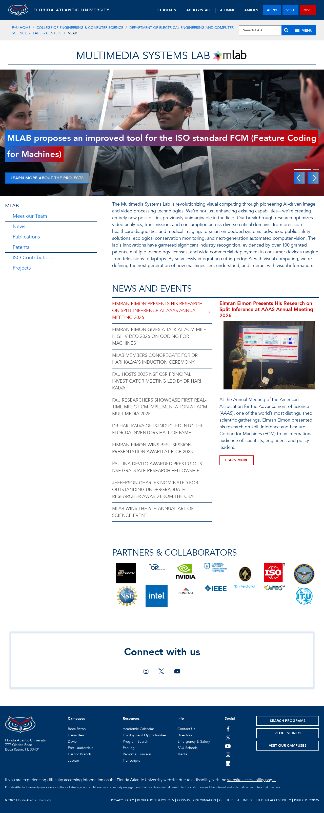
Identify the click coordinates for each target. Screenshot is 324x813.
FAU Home (21, 27)
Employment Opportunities (145, 735)
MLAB (12, 205)
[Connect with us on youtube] (177, 672)
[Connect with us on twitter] (161, 672)
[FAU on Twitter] (228, 737)
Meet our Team (30, 216)
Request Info (287, 733)
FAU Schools (187, 747)
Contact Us (186, 729)
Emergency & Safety (193, 741)
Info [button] (180, 718)
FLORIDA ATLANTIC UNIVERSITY (71, 10)
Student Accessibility (273, 800)
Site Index (244, 800)
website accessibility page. (251, 780)
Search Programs (288, 720)
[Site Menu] (303, 30)
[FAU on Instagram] (228, 754)
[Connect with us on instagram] (146, 672)
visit (290, 10)
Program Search (135, 741)
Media (182, 754)
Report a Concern (137, 754)
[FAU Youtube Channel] (228, 746)
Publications (26, 236)
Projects (22, 268)
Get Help (226, 800)
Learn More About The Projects (47, 178)
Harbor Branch (79, 754)
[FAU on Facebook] (228, 728)
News (19, 226)
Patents (21, 247)
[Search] (286, 30)
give (307, 10)
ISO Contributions (33, 257)
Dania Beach (78, 735)
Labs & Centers (47, 33)
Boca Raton (77, 729)
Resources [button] (131, 718)
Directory (184, 735)
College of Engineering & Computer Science (79, 27)
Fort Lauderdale (80, 747)
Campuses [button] (76, 718)
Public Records (306, 800)
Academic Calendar (138, 729)
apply (272, 10)
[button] (299, 178)
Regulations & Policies (155, 800)
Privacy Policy (122, 800)
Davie (72, 741)
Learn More (236, 460)
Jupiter (73, 760)
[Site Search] (265, 30)
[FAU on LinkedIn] (228, 763)
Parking (129, 747)
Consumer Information (196, 800)
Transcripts (131, 760)
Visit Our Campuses (288, 745)
